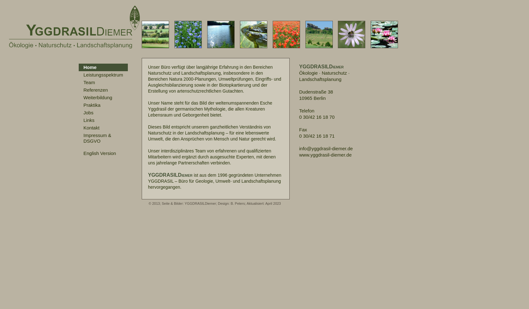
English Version (99, 153)
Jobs (88, 112)
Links (88, 120)
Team (89, 82)
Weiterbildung (97, 97)
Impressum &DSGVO (97, 138)
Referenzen (95, 90)
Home (90, 67)
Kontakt (91, 127)
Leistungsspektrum (103, 74)
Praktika (91, 105)
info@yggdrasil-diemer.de (326, 148)
